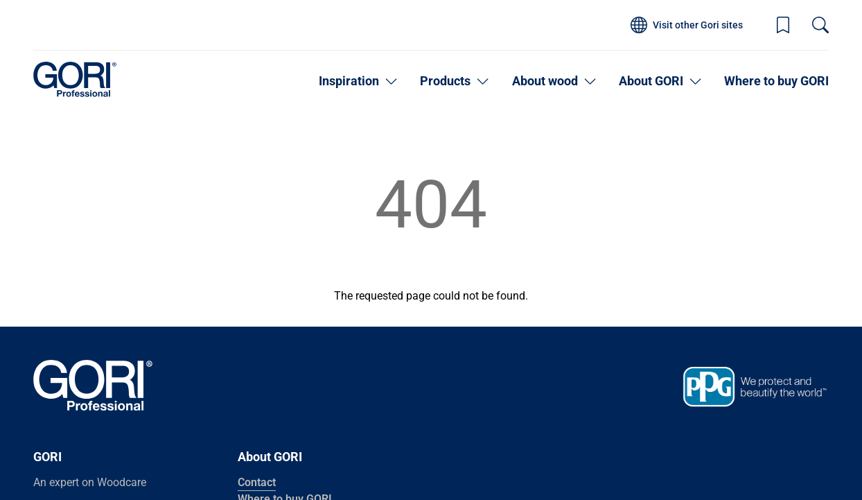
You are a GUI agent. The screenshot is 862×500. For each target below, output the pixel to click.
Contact (257, 482)
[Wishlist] (783, 25)
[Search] (820, 25)
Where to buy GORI (776, 81)
